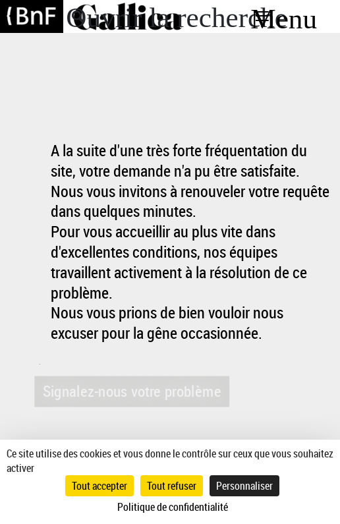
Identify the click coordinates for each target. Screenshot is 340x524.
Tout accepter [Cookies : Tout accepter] (99, 486)
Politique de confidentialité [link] (172, 507)
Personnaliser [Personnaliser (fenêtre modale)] (244, 486)
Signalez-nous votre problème (131, 390)
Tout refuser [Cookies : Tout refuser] (171, 486)
